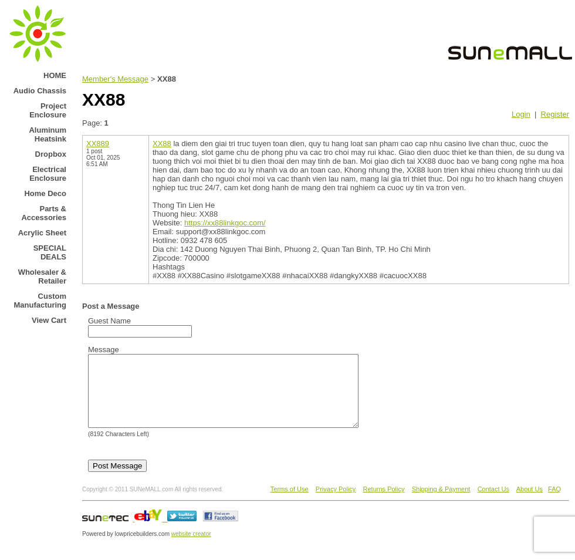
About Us (529, 503)
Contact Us (493, 503)
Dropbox (50, 154)
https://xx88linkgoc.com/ (225, 222)
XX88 (162, 143)
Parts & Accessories (43, 213)
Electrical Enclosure (47, 174)
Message (103, 349)
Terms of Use (289, 503)
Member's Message (115, 79)
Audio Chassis (39, 90)
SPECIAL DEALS (49, 252)
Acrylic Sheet (42, 232)
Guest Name (109, 320)
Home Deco (45, 193)
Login (521, 114)
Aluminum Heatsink (47, 134)
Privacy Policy (336, 503)
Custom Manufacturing (39, 300)
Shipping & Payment (441, 503)
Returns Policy (384, 503)
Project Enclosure (47, 110)
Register (555, 114)
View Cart (49, 320)
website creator (191, 548)
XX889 (97, 143)
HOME (54, 75)
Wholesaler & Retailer (42, 276)
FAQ (554, 503)
